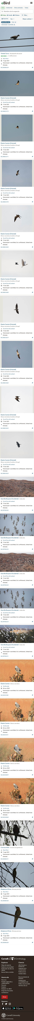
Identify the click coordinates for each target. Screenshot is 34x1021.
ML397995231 (5, 621)
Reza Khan (6, 58)
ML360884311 (5, 859)
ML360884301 (5, 900)
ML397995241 (5, 585)
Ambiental (9, 7)
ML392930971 (5, 775)
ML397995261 (5, 510)
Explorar (4, 962)
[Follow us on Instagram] (10, 1004)
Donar (4, 997)
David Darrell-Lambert (9, 102)
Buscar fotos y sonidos (7, 972)
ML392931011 (4, 735)
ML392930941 (5, 817)
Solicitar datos (22, 973)
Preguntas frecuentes (7, 990)
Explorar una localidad (7, 967)
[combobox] (18, 11)
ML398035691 (5, 247)
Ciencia (21, 962)
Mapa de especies (6, 965)
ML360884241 (5, 67)
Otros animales (18, 7)
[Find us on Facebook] (2, 1004)
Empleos (3, 987)
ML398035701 (5, 202)
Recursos (3, 980)
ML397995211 (4, 656)
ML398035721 (5, 111)
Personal (3, 985)
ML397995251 (5, 549)
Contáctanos (4, 992)
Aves (3, 7)
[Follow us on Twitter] (6, 1004)
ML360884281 (5, 942)
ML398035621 (5, 473)
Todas (26, 7)
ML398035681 (5, 292)
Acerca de (5, 977)
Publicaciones (22, 971)
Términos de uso (22, 985)
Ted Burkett (6, 686)
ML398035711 (5, 156)
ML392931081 (5, 695)
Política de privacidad (24, 983)
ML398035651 (5, 428)
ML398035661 (5, 383)
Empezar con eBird (6, 988)
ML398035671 (5, 337)
